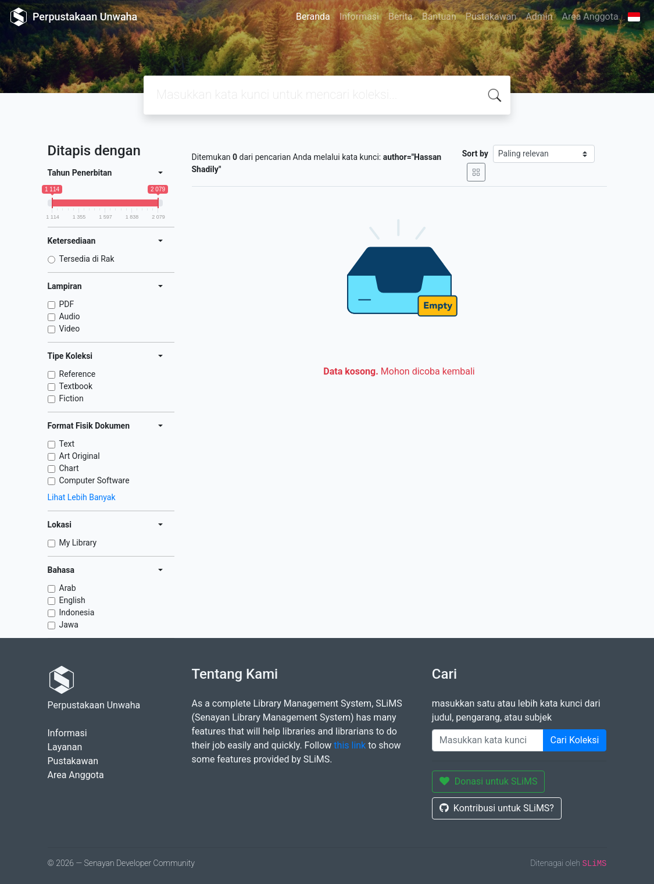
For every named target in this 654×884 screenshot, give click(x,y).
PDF (66, 304)
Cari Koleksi (575, 740)
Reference (77, 374)
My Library (78, 542)
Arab (67, 588)
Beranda (313, 16)
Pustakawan (491, 16)
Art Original (79, 456)
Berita (400, 16)
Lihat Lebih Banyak (82, 497)
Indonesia (77, 612)
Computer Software (94, 480)
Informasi (359, 16)
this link (350, 745)
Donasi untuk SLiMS (488, 781)
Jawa (68, 624)
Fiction (71, 398)
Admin (539, 16)
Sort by (475, 153)
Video (69, 328)
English (72, 600)
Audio (69, 316)
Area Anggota (590, 16)
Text (67, 443)
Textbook (76, 386)
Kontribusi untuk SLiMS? (496, 808)
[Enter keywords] (488, 740)
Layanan (65, 747)
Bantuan (439, 16)
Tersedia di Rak (87, 258)
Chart (69, 468)
